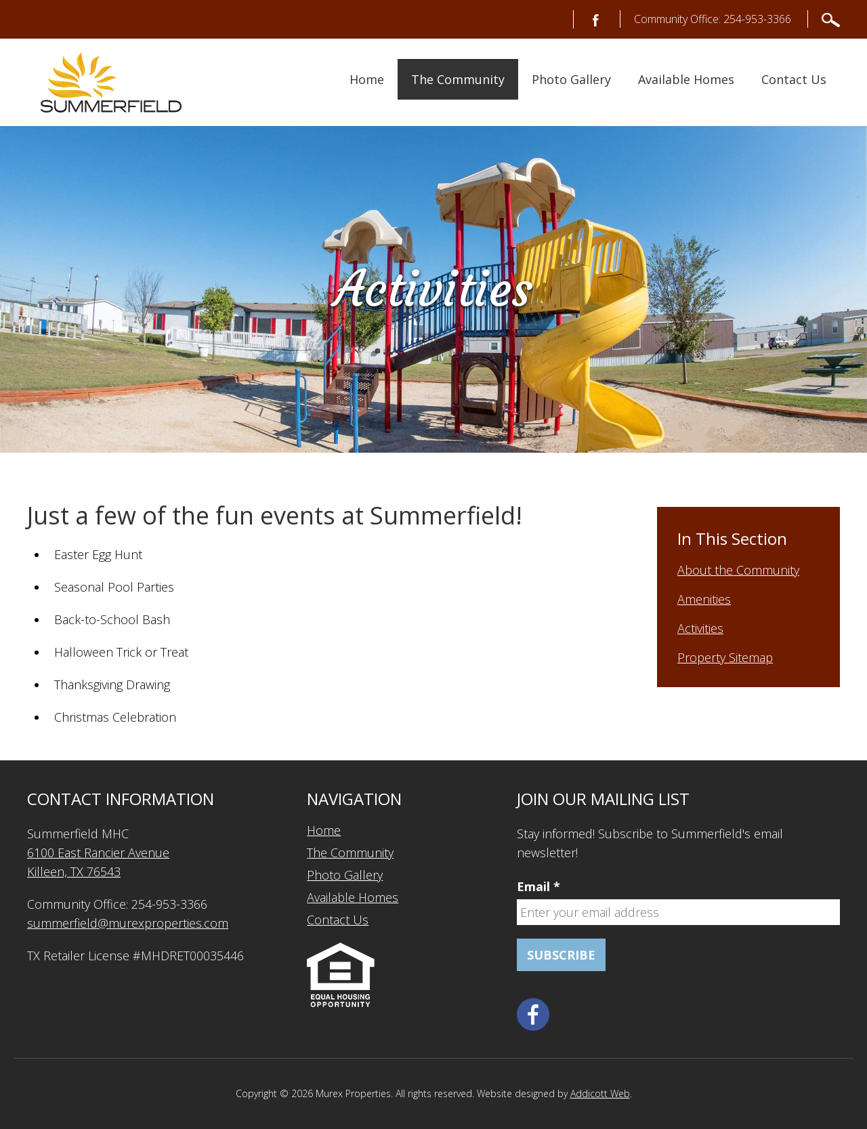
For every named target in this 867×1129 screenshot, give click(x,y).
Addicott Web (600, 1093)
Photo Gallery (571, 79)
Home (367, 79)
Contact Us (793, 79)
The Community (458, 79)
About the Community (738, 570)
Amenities (704, 599)
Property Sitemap (725, 657)
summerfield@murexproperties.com (127, 923)
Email (538, 886)
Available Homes (686, 79)
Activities (700, 628)
